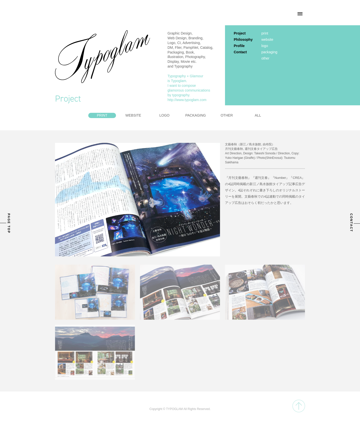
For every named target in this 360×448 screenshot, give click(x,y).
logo (264, 46)
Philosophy (243, 40)
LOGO (164, 115)
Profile (239, 46)
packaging (269, 52)
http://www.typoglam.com (187, 100)
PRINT (102, 115)
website (267, 40)
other (265, 58)
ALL (258, 115)
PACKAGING (195, 115)
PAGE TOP (8, 223)
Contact (240, 52)
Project (240, 33)
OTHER (226, 115)
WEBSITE (133, 115)
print (264, 33)
